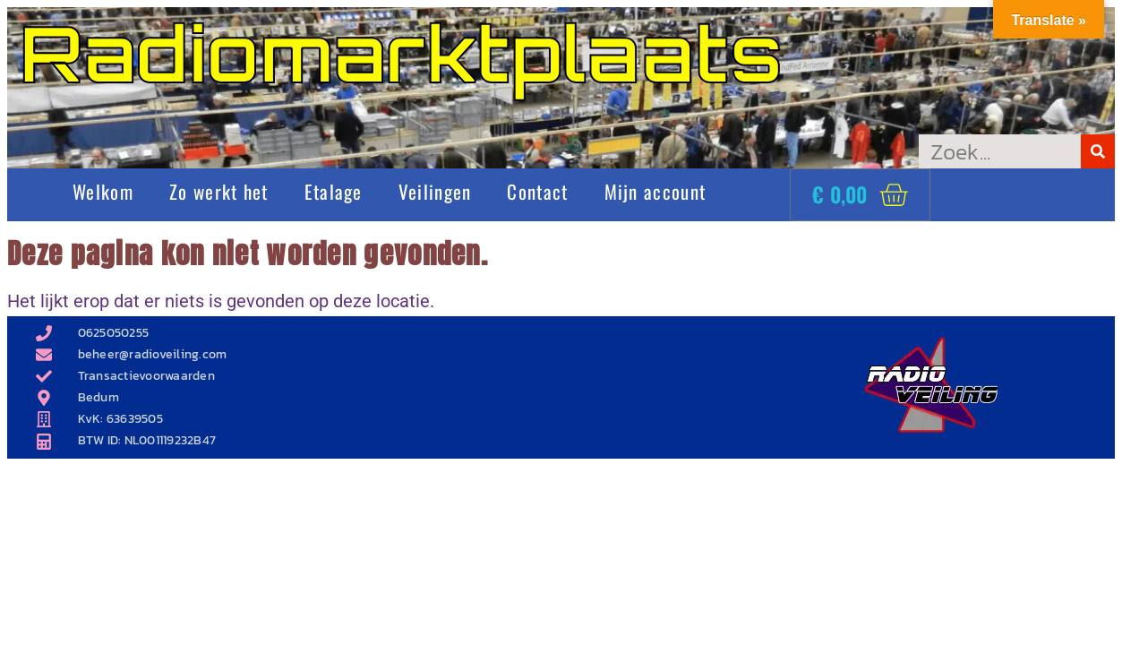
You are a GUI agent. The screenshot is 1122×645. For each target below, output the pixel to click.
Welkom (103, 191)
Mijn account (655, 191)
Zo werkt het (219, 191)
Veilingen (435, 191)
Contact (537, 191)
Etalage (333, 191)
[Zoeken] (1098, 151)
